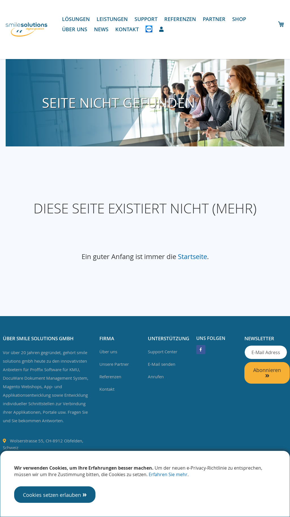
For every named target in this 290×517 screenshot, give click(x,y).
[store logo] (26, 29)
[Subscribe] (267, 373)
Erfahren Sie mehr (168, 474)
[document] (145, 484)
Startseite (192, 256)
